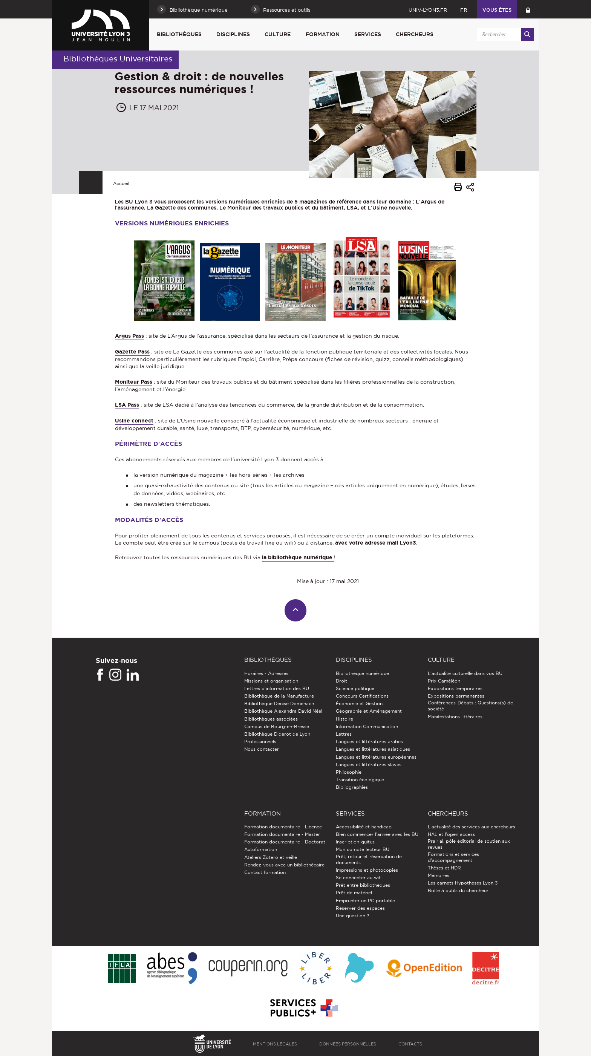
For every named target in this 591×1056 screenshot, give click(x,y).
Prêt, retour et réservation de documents (369, 859)
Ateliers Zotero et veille (270, 857)
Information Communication (367, 726)
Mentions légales (275, 1044)
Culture (278, 34)
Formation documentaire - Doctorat (284, 841)
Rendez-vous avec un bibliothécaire (284, 864)
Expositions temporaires (455, 688)
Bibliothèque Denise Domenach (279, 703)
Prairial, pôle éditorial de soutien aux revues (469, 844)
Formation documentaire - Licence (283, 826)
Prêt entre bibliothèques (363, 885)
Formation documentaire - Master (282, 834)
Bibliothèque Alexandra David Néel (283, 711)
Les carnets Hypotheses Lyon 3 (463, 882)
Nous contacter (261, 749)
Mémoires (438, 875)
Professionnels (260, 741)
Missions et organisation (271, 680)
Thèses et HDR (444, 867)
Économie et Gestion (359, 703)
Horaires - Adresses (266, 673)
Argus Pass (129, 336)
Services (367, 34)
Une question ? (352, 915)
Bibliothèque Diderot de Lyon (277, 734)
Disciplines (233, 34)
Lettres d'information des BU (276, 688)
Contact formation (265, 872)
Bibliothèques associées (271, 718)
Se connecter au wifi (358, 877)
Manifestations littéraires (455, 716)
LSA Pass (127, 405)
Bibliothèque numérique (362, 673)
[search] (504, 34)
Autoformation (260, 849)
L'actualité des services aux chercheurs (471, 826)
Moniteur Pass (133, 382)
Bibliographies (352, 787)
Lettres (344, 734)
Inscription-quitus (355, 841)
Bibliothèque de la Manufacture (279, 695)
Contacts (410, 1044)
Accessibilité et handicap (364, 826)
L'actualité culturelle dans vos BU (465, 673)
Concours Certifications (362, 695)
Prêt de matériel (354, 892)
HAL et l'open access (451, 834)
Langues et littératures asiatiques (373, 749)
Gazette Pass (132, 352)
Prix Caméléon (444, 680)
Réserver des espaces (360, 908)
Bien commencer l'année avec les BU (377, 834)
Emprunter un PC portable (365, 900)
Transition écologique (360, 779)
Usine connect (134, 421)
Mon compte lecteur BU (362, 849)
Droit (341, 680)
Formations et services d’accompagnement (453, 857)
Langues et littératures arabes (369, 741)
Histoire (344, 718)
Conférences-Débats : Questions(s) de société (470, 705)
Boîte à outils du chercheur (458, 890)
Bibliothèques (179, 34)
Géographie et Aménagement (369, 711)
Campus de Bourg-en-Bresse (276, 726)
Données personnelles (347, 1044)
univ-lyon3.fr (428, 9)
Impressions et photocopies (367, 870)
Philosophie (348, 772)
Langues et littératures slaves (368, 764)
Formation (323, 34)
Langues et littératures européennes (376, 757)
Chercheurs (414, 34)
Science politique (355, 688)
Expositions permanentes (456, 695)
